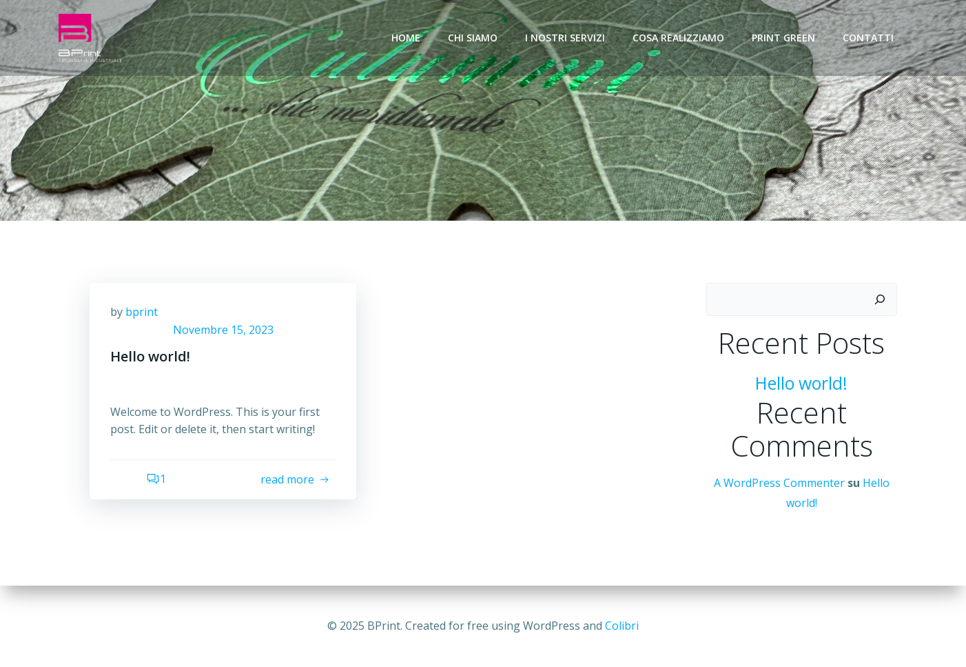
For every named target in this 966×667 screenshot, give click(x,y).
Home (405, 37)
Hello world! (801, 383)
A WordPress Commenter (779, 482)
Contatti (868, 37)
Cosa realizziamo (678, 37)
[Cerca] (879, 299)
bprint (141, 311)
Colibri (622, 625)
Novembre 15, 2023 (223, 329)
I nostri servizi (565, 37)
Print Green (783, 37)
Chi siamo (472, 37)
